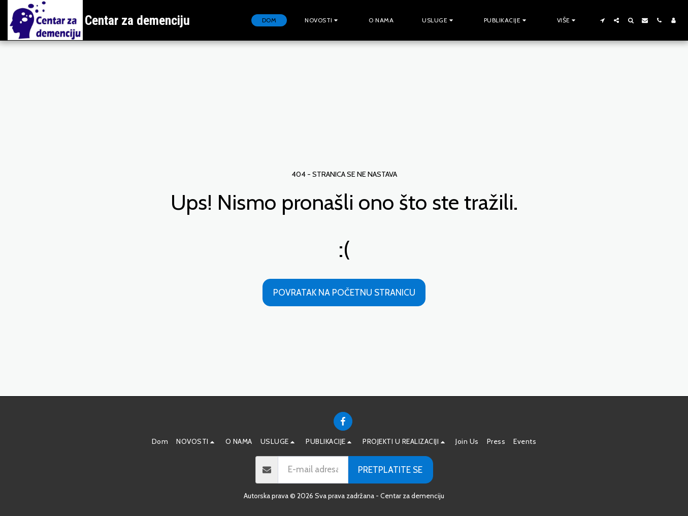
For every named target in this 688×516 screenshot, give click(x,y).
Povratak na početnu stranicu (344, 292)
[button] (322, 20)
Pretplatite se (390, 469)
